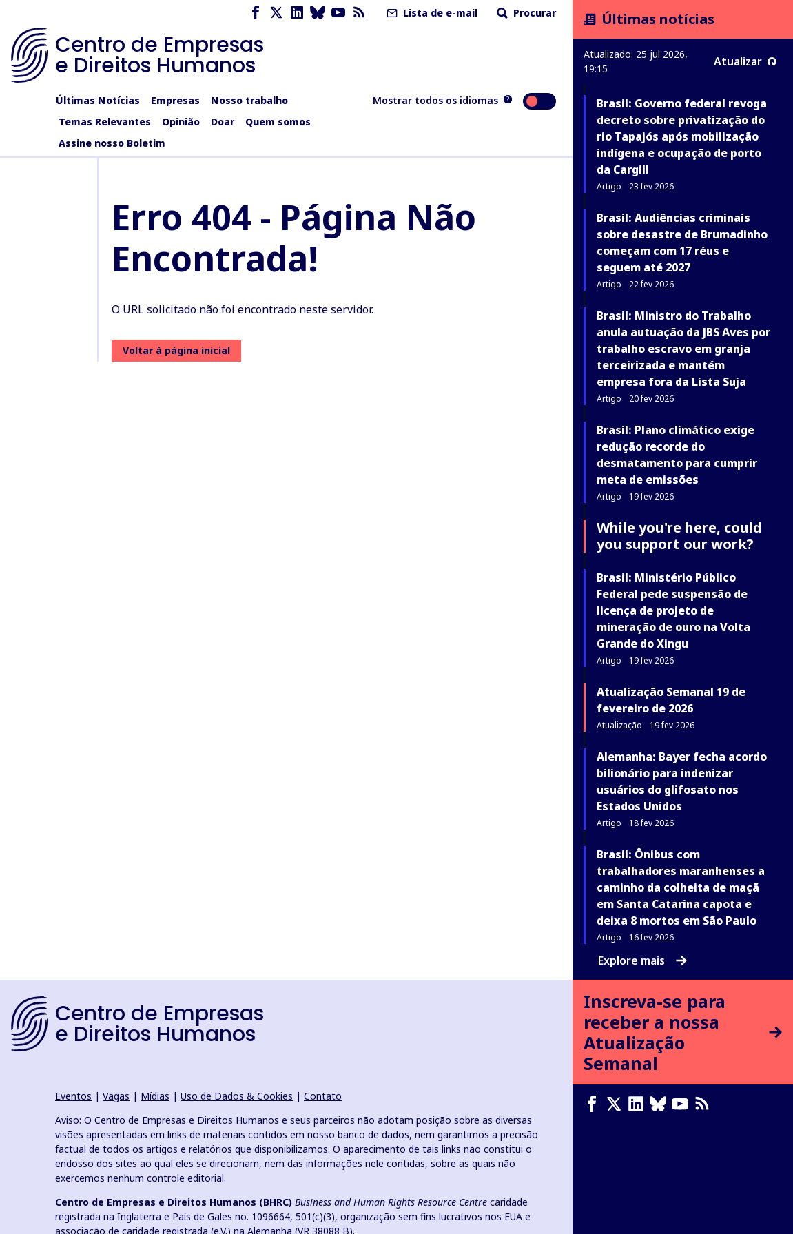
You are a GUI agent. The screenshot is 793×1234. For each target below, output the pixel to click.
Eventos (73, 1095)
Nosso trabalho (249, 100)
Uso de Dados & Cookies (237, 1095)
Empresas (175, 100)
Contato (323, 1095)
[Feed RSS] (359, 13)
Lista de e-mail (430, 12)
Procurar (525, 12)
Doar (222, 121)
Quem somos (278, 121)
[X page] (276, 13)
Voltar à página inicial (176, 350)
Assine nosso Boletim (112, 143)
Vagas (116, 1095)
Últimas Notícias (98, 100)
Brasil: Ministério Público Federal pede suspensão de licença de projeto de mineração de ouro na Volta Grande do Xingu (673, 610)
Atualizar (745, 61)
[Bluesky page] (317, 13)
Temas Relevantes (105, 121)
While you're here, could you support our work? (679, 535)
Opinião (181, 121)
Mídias (155, 1095)
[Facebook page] (255, 13)
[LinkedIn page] (297, 13)
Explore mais (642, 960)
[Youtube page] (338, 13)
